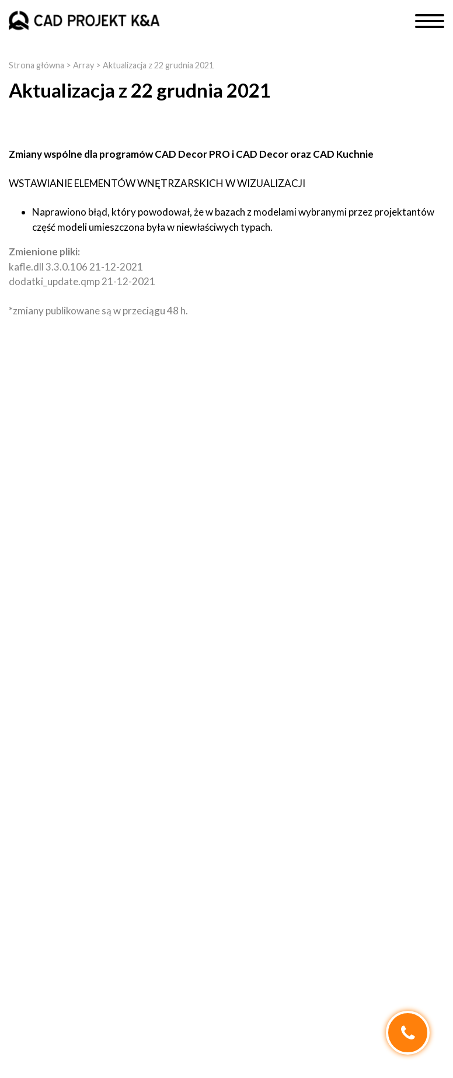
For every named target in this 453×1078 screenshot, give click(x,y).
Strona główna (36, 65)
